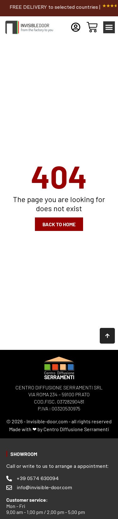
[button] (109, 27)
